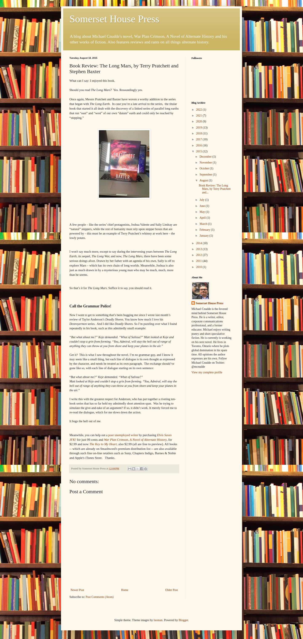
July (202, 199)
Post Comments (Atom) (100, 597)
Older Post (171, 590)
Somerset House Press (114, 18)
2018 (199, 133)
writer (123, 435)
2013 (199, 249)
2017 (199, 139)
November (206, 162)
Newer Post (77, 590)
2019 (199, 127)
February (205, 229)
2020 (199, 121)
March (203, 223)
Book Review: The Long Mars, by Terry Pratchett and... (215, 189)
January (204, 235)
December (205, 156)
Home (124, 590)
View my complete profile (206, 372)
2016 (199, 145)
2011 (199, 261)
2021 (199, 115)
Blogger (183, 620)
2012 (199, 255)
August (204, 180)
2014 (199, 243)
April (202, 217)
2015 (199, 151)
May (202, 211)
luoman (158, 620)
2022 (199, 109)
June (202, 206)
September (206, 174)
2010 (199, 267)
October (204, 168)
